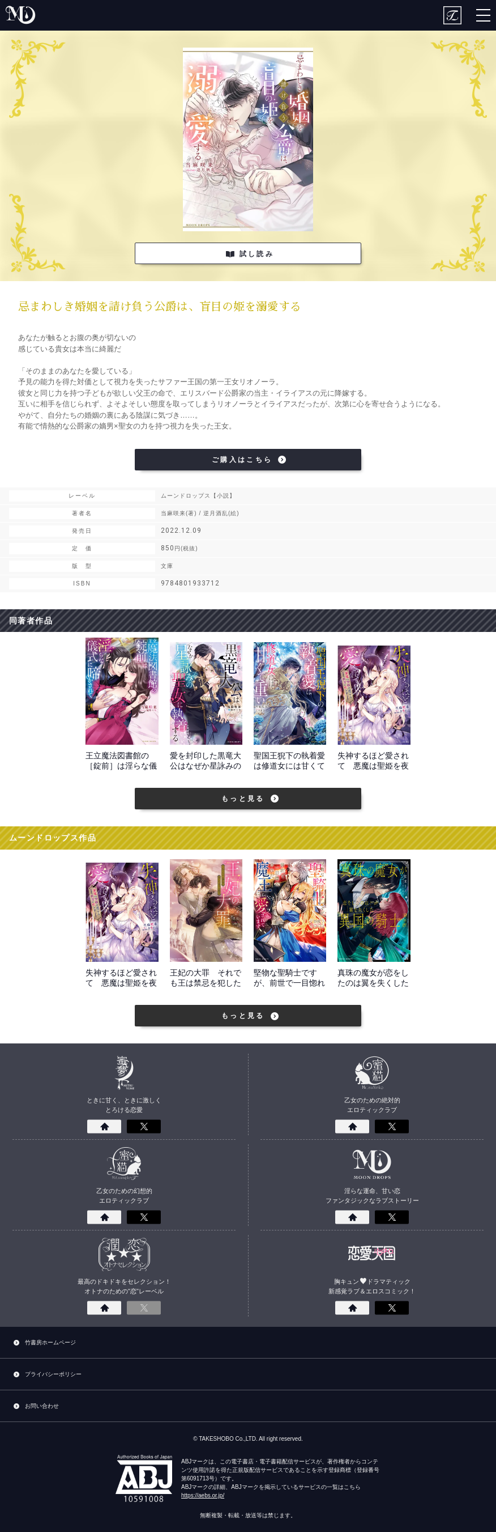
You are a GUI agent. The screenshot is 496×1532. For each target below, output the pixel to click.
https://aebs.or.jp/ (202, 1495)
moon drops (21, 15)
